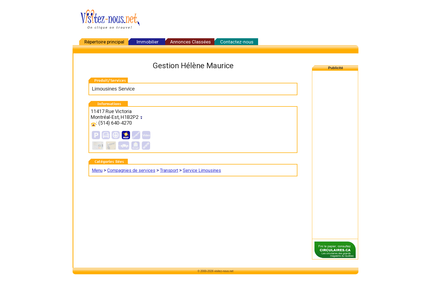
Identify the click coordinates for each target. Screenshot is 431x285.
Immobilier (147, 42)
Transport (169, 170)
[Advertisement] (251, 19)
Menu (97, 170)
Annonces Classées (190, 42)
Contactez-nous (236, 42)
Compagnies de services (131, 170)
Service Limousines (202, 170)
